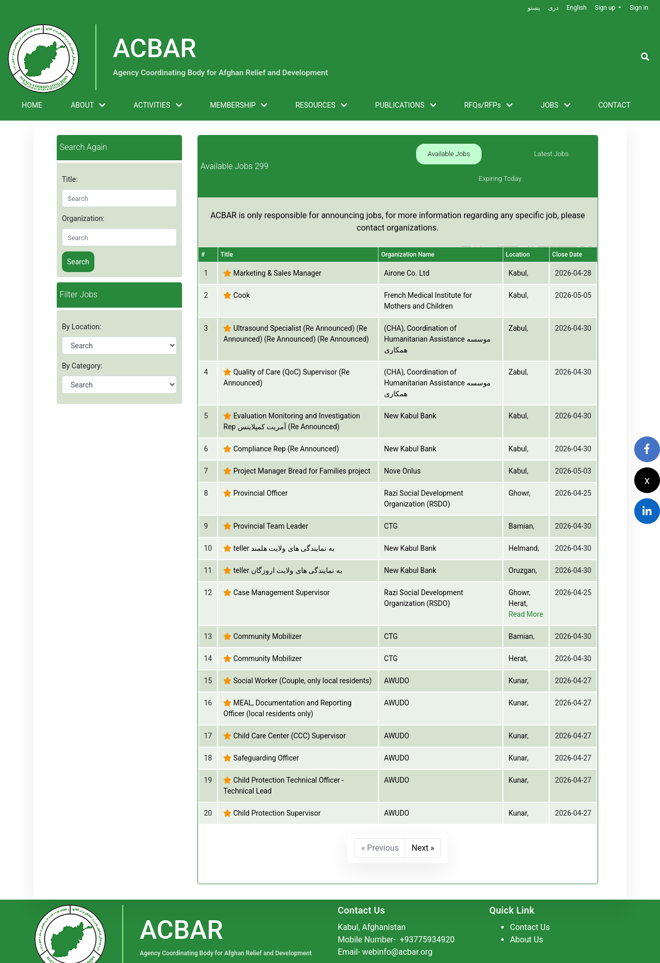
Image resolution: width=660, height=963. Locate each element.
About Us (526, 915)
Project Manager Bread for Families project (301, 447)
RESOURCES (321, 106)
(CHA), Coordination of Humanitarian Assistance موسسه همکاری (437, 315)
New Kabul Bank (410, 391)
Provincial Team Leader (270, 502)
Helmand (522, 524)
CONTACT (614, 105)
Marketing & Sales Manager (277, 249)
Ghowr (518, 469)
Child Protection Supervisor (276, 789)
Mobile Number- (397, 915)
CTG (391, 502)
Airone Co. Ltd (407, 249)
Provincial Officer (260, 469)
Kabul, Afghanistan (372, 902)
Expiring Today (568, 154)
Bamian (520, 502)
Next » (423, 824)
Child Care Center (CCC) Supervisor (289, 711)
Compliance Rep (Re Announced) (286, 424)
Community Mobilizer (267, 612)
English (576, 7)
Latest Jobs (500, 154)
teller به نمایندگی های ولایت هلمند (283, 524)
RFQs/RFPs (488, 106)
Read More (525, 590)
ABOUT (88, 106)
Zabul (517, 304)
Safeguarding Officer (266, 734)
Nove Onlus (402, 447)
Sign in (639, 7)
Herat (517, 579)
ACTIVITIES (158, 106)
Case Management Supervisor (281, 568)
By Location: (81, 327)
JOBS (555, 106)
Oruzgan (521, 546)
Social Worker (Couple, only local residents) (302, 656)
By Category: (82, 366)
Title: (70, 179)
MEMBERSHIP (238, 106)
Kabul (517, 249)
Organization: (83, 218)
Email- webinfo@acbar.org (386, 927)
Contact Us (530, 902)
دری (553, 7)
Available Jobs (431, 154)
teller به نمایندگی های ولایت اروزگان (287, 546)
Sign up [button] (606, 7)
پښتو (533, 7)
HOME (32, 105)
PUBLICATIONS (405, 106)
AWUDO (396, 656)
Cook (241, 271)
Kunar (517, 656)
